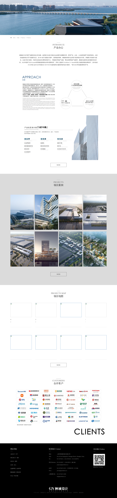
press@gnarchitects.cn (62, 470)
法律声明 (75, 492)
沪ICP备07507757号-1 (57, 492)
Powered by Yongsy (67, 492)
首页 (14, 37)
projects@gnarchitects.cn (62, 464)
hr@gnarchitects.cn (61, 476)
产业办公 (23, 37)
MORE (58, 165)
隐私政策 (81, 492)
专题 (18, 37)
